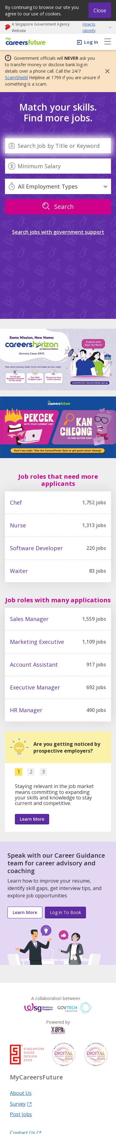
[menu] (107, 42)
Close (99, 10)
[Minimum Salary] (58, 166)
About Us (21, 1093)
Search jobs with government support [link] (58, 232)
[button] (105, 71)
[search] (58, 206)
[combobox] (58, 145)
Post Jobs (21, 1114)
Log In (91, 42)
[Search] (58, 145)
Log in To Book (65, 912)
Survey (21, 1103)
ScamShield (16, 77)
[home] (24, 42)
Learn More (32, 819)
